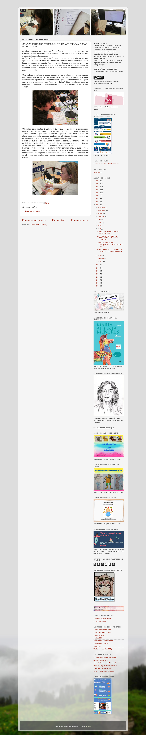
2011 (98, 277)
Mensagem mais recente (34, 220)
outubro (100, 213)
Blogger (88, 726)
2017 (98, 202)
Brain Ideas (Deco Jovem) (102, 632)
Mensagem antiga (79, 220)
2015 (98, 265)
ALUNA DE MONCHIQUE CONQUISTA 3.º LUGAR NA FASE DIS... (110, 244)
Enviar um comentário (32, 211)
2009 (98, 283)
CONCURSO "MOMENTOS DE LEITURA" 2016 (108, 232)
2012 (98, 274)
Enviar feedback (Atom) (39, 225)
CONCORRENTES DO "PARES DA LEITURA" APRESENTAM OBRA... (110, 250)
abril (99, 229)
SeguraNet (97, 646)
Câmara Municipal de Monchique (105, 657)
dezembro (101, 207)
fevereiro (101, 258)
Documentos (98, 172)
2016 (98, 205)
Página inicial (58, 220)
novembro (101, 210)
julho (99, 219)
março (100, 255)
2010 (98, 280)
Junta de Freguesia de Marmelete (105, 663)
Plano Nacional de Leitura (102, 668)
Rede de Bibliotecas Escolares (104, 671)
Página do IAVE (99, 635)
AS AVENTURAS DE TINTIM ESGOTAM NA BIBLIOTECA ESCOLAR (108, 238)
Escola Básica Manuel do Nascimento (106, 164)
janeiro (100, 261)
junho (100, 222)
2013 (98, 271)
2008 (98, 286)
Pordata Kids (98, 638)
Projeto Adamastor (100, 621)
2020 (98, 193)
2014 (98, 268)
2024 (98, 181)
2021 (98, 190)
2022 (98, 187)
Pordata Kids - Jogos (101, 643)
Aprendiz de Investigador (102, 630)
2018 (98, 199)
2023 (98, 184)
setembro (101, 216)
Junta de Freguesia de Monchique (105, 665)
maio (100, 225)
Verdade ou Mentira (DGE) (103, 649)
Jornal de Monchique (101, 660)
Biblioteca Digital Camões (102, 618)
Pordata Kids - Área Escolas (103, 641)
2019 (98, 196)
